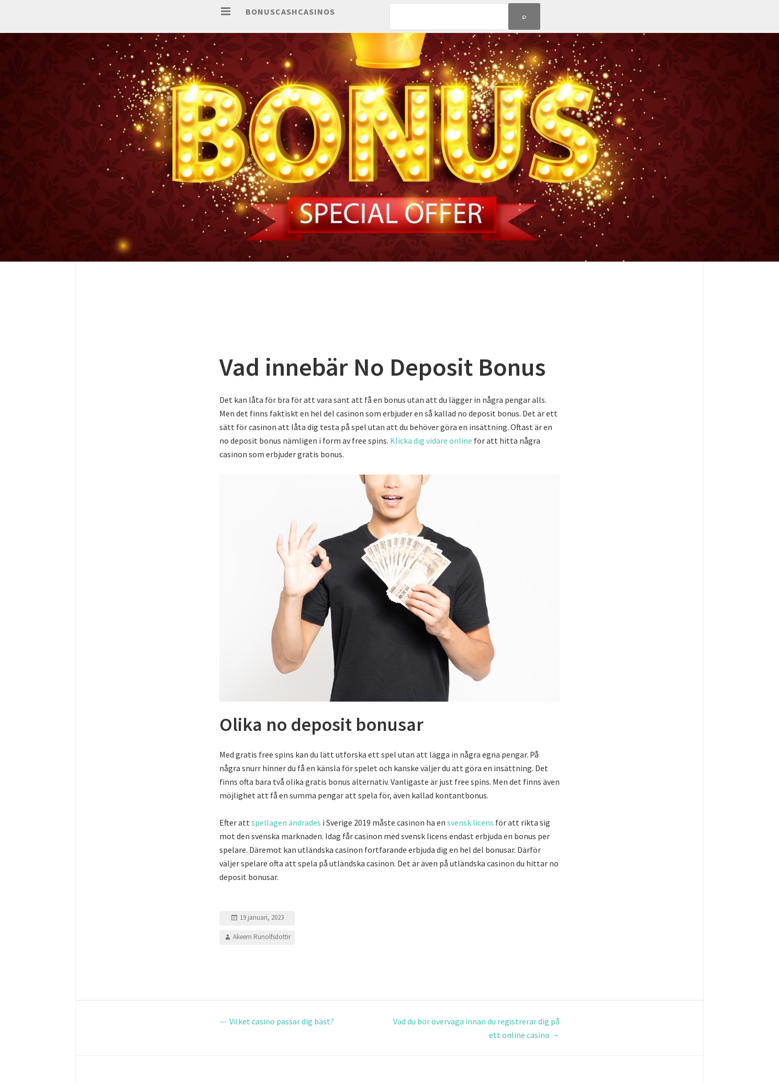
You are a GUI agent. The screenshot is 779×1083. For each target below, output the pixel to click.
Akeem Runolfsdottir (262, 936)
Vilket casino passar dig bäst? (276, 1021)
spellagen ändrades (286, 822)
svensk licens (470, 822)
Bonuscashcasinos (290, 11)
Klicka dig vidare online (431, 440)
